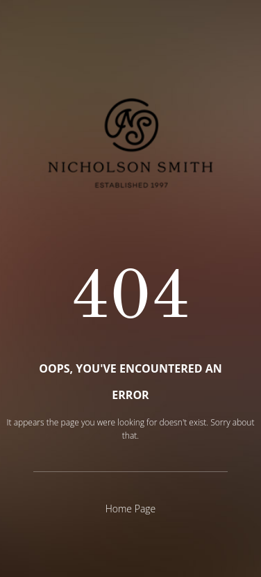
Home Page (131, 508)
